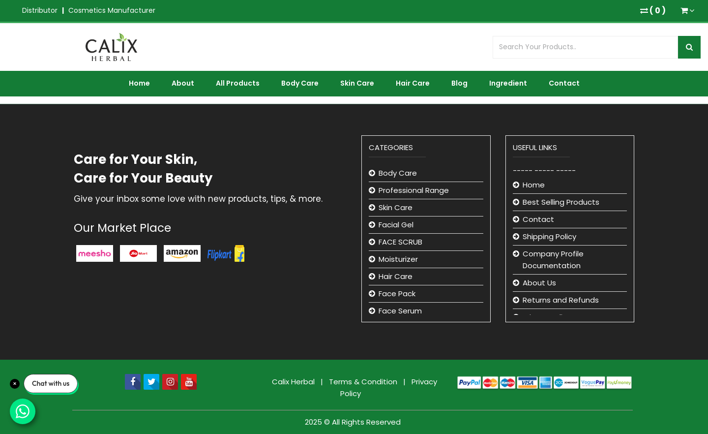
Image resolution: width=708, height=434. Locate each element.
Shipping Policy (549, 236)
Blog (459, 83)
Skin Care (357, 83)
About (183, 83)
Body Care (300, 83)
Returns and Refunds (561, 300)
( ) (653, 10)
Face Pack (397, 293)
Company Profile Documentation (553, 259)
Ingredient (508, 83)
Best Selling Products (561, 202)
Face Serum (400, 311)
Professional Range (414, 190)
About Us (539, 283)
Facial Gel (396, 224)
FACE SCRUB (400, 242)
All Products (238, 83)
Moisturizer (398, 259)
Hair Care (413, 83)
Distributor (40, 10)
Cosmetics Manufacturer (111, 10)
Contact (564, 83)
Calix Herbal (294, 381)
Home (139, 83)
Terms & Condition (364, 381)
